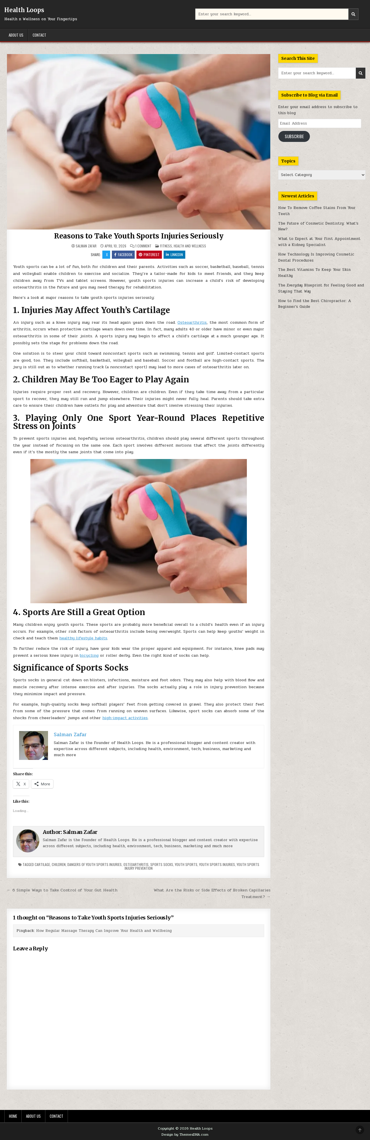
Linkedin (174, 254)
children (59, 864)
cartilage (42, 864)
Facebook (123, 254)
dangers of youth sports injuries (94, 864)
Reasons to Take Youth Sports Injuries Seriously (138, 236)
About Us (16, 35)
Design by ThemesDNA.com (185, 1134)
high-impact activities (125, 718)
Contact (39, 35)
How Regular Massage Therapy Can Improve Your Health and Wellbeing (104, 931)
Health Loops (24, 10)
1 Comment (143, 246)
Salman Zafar (86, 246)
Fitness (166, 245)
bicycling (89, 655)
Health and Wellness (190, 245)
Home (13, 1116)
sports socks (161, 864)
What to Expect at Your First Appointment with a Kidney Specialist (319, 242)
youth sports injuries (217, 864)
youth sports (186, 864)
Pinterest (149, 254)
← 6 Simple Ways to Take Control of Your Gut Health (62, 890)
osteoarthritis (136, 864)
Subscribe (294, 136)
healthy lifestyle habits (83, 638)
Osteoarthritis (192, 322)
